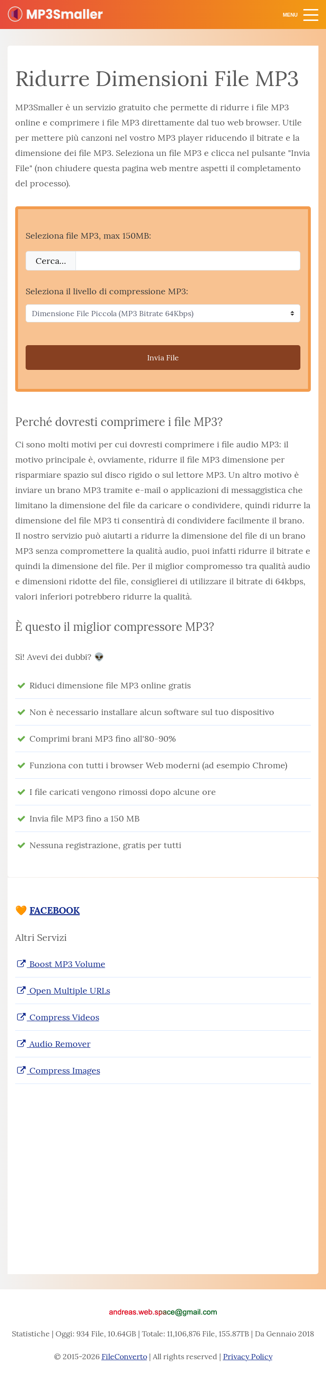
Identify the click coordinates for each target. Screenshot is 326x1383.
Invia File (163, 357)
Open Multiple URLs (62, 990)
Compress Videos (57, 1017)
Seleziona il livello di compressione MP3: (107, 291)
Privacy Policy (247, 1356)
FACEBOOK (54, 910)
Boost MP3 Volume (60, 963)
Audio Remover (53, 1043)
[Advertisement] (163, 1169)
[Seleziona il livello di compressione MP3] (163, 313)
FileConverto (124, 1356)
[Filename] (188, 260)
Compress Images (57, 1070)
